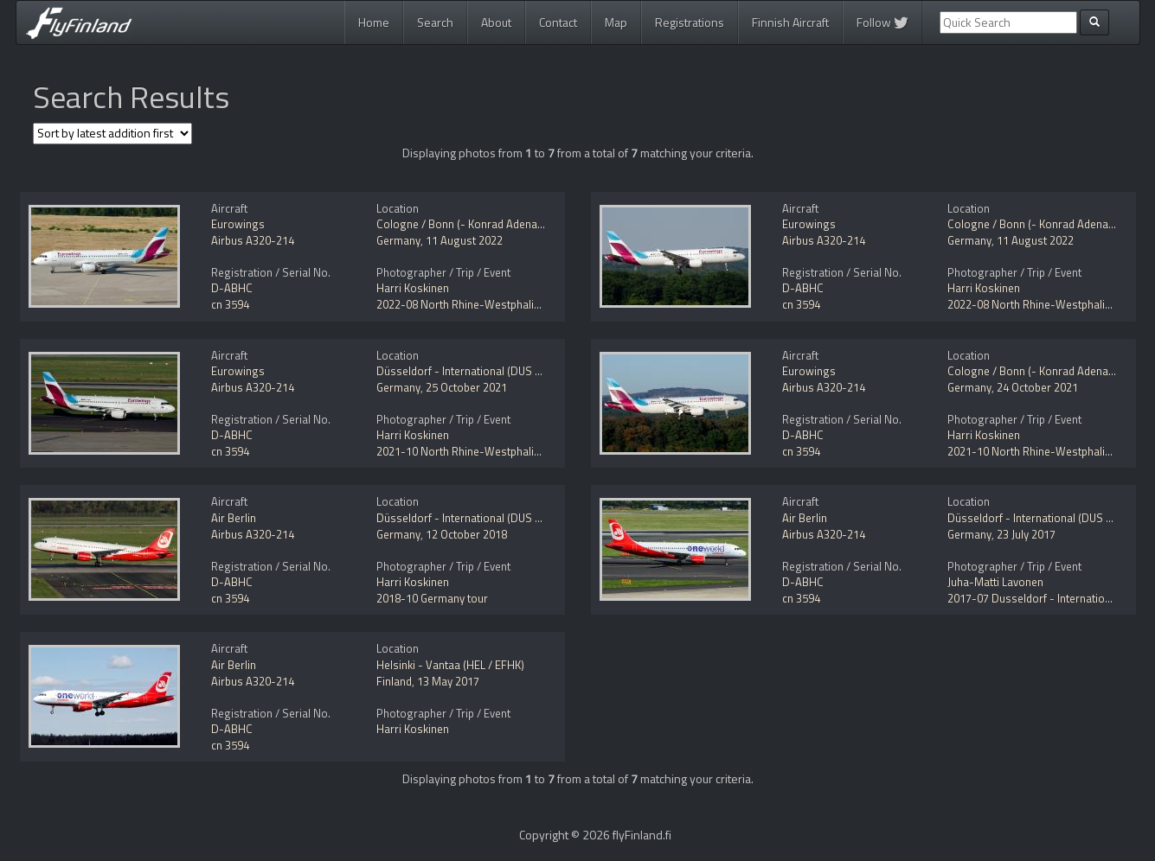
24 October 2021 (1037, 387)
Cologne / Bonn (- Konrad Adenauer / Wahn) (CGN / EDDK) (520, 224)
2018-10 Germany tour (432, 598)
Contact (558, 22)
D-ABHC (232, 288)
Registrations (689, 22)
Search (435, 22)
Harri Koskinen (412, 288)
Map (616, 22)
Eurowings (238, 224)
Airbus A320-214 (252, 240)
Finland (394, 681)
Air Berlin (233, 517)
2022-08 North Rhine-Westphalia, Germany (482, 304)
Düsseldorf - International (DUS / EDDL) (474, 370)
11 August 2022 (464, 240)
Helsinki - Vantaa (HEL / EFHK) (450, 664)
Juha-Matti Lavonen (995, 581)
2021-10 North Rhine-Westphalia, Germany (482, 451)
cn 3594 (230, 304)
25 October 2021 (466, 387)
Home (373, 22)
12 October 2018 (466, 534)
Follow (882, 22)
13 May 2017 (448, 681)
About (496, 22)
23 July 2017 (1026, 534)
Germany (398, 240)
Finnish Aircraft (790, 22)
